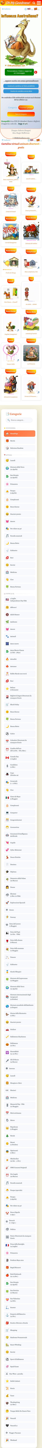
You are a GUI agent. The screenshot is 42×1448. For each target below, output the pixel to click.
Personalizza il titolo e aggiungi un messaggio (19, 72)
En (32, 9)
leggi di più (23, 124)
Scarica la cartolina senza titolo (21, 91)
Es (39, 9)
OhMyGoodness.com (21, 138)
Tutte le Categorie (21, 114)
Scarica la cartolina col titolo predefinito (21, 86)
